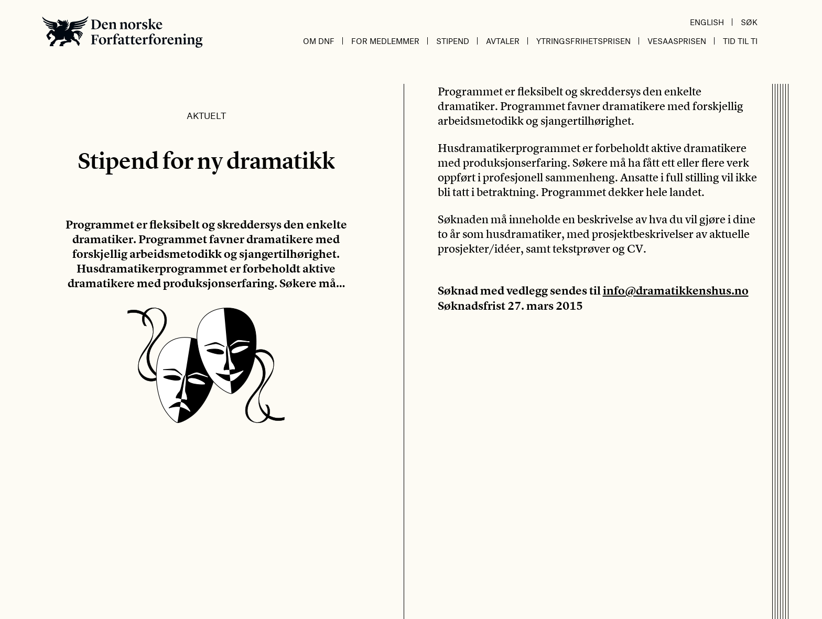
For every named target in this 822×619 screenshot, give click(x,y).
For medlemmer (385, 41)
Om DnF (318, 41)
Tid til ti (740, 41)
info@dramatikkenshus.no (676, 290)
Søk (749, 22)
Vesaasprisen (676, 41)
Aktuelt (206, 115)
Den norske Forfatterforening (122, 32)
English (707, 22)
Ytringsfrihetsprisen (583, 41)
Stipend (452, 41)
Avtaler (503, 41)
